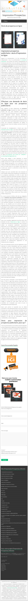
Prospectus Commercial (6, 511)
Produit (2, 500)
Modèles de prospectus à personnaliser (9, 486)
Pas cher (3, 490)
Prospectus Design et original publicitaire (9, 513)
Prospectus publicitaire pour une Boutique (9, 534)
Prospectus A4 (4, 505)
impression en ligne (15, 221)
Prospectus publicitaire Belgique (7, 528)
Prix (2, 498)
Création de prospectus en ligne (7, 474)
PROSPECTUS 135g (5, 503)
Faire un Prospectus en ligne (7, 478)
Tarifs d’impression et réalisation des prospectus (11, 542)
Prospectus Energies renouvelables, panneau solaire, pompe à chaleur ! (13, 592)
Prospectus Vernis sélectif (6, 540)
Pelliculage (3, 494)
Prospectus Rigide (5, 536)
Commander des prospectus (7, 472)
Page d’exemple (4, 488)
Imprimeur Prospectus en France (7, 484)
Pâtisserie (3, 492)
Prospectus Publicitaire (6, 526)
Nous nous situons (5, 553)
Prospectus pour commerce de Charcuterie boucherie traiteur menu (14, 594)
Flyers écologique (4, 480)
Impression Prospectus (14, 15)
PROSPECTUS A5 (5, 507)
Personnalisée (4, 496)
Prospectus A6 (4, 509)
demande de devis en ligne (7, 129)
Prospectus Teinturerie (6, 538)
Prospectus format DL (5, 520)
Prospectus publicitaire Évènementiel (8, 530)
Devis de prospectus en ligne (7, 476)
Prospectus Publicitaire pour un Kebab (9, 532)
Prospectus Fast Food (5, 518)
